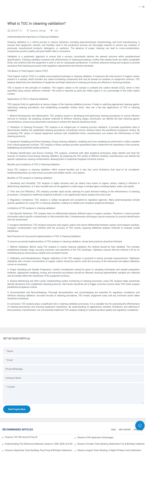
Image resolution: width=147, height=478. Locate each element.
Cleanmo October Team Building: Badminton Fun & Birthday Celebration (111, 444)
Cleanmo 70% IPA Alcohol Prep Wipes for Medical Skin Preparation (21, 437)
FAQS (113, 430)
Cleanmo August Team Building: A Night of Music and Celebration (109, 450)
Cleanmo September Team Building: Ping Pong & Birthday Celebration (38, 450)
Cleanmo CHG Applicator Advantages (95, 437)
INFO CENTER (125, 430)
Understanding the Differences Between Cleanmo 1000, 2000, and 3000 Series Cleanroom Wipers (38, 444)
